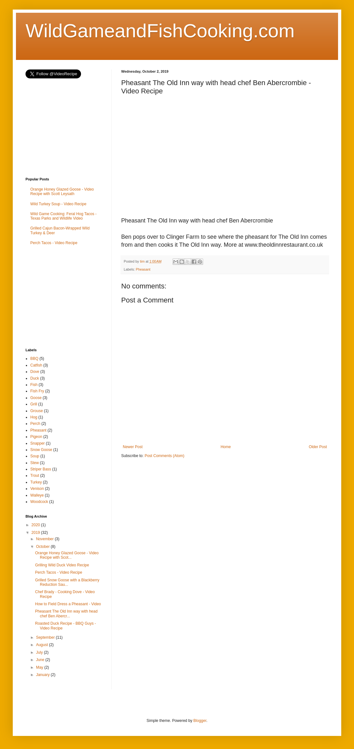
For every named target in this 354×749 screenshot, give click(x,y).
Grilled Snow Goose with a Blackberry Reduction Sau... (67, 582)
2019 (36, 532)
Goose (35, 398)
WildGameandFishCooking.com (160, 30)
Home (226, 447)
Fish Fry (37, 391)
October (43, 546)
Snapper (37, 443)
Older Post (318, 447)
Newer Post (133, 447)
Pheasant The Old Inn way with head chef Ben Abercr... (66, 613)
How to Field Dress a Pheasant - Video (68, 604)
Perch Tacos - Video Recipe (53, 243)
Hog (33, 417)
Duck (34, 378)
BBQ (34, 358)
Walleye (37, 495)
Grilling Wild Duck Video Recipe (62, 565)
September (46, 637)
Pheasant (143, 269)
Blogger (199, 720)
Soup (34, 456)
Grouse (36, 411)
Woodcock (39, 501)
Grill (33, 404)
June (40, 660)
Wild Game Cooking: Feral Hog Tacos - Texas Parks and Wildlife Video (63, 216)
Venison (37, 488)
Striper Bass (40, 469)
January (43, 675)
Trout (34, 475)
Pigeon (36, 436)
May (40, 667)
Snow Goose (41, 449)
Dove (34, 371)
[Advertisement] (73, 297)
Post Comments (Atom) (164, 456)
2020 (36, 525)
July (40, 652)
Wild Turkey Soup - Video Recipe (58, 204)
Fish (34, 384)
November (45, 539)
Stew (34, 463)
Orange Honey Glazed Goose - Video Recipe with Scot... (67, 555)
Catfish (36, 365)
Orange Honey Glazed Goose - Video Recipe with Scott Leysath (62, 191)
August (42, 645)
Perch (35, 423)
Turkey (36, 482)
